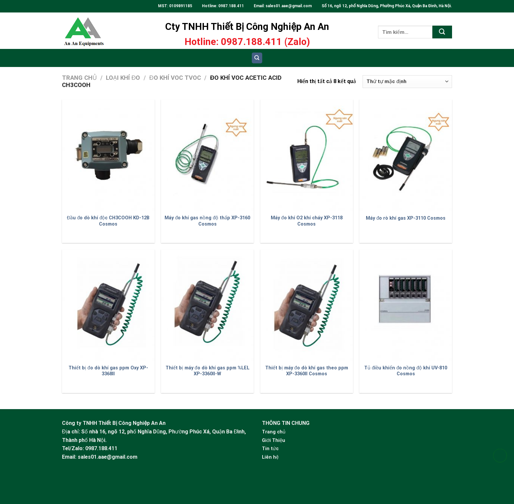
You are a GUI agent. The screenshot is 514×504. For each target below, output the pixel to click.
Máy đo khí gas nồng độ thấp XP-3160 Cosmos (207, 221)
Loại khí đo (123, 77)
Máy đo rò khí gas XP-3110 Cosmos (405, 218)
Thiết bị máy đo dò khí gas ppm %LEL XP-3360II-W (207, 371)
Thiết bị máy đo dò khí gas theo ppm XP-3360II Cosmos (306, 371)
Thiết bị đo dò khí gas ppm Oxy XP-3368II (108, 371)
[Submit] (442, 32)
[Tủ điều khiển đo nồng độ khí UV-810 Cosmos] (405, 305)
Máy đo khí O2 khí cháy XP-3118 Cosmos (307, 221)
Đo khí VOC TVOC (175, 77)
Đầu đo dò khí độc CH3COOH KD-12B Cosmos (108, 221)
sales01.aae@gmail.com (289, 6)
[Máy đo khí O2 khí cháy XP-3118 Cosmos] (306, 155)
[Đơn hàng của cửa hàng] (407, 81)
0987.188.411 (231, 6)
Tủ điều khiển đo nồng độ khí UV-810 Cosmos (405, 371)
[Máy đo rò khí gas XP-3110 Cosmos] (405, 155)
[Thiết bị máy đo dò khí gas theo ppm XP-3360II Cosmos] (306, 305)
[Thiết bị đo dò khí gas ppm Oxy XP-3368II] (108, 305)
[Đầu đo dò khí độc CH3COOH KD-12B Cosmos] (108, 155)
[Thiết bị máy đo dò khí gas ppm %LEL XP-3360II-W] (207, 305)
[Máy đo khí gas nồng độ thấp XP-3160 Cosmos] (207, 155)
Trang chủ (79, 77)
